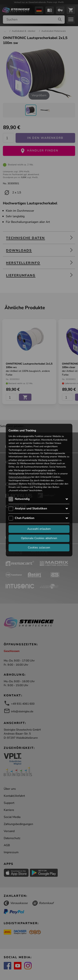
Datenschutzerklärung (20, 477)
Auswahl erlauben (39, 529)
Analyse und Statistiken (31, 508)
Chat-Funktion (24, 518)
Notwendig (22, 499)
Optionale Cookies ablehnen (39, 538)
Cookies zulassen (39, 547)
